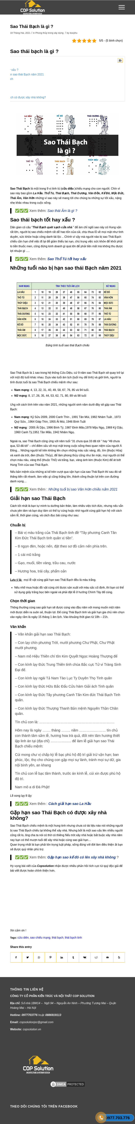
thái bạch (57, 937)
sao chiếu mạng (40, 937)
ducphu (73, 33)
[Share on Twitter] (27, 957)
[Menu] (120, 7)
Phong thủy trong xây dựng (49, 33)
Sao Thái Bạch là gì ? (31, 26)
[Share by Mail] (107, 957)
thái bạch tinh (73, 937)
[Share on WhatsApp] (39, 957)
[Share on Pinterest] (50, 957)
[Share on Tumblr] (73, 957)
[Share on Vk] (84, 957)
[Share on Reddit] (96, 957)
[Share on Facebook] (16, 957)
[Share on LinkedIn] (62, 957)
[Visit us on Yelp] (119, 957)
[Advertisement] (52, 362)
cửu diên (23, 937)
